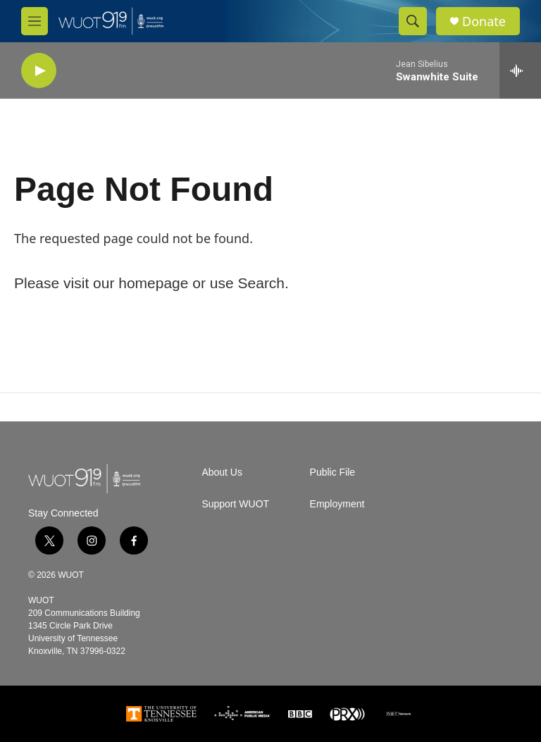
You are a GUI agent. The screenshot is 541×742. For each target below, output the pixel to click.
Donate (484, 21)
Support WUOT (235, 504)
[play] (38, 71)
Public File (333, 472)
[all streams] (520, 70)
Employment (337, 504)
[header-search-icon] (413, 21)
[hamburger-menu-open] (34, 21)
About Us (221, 472)
